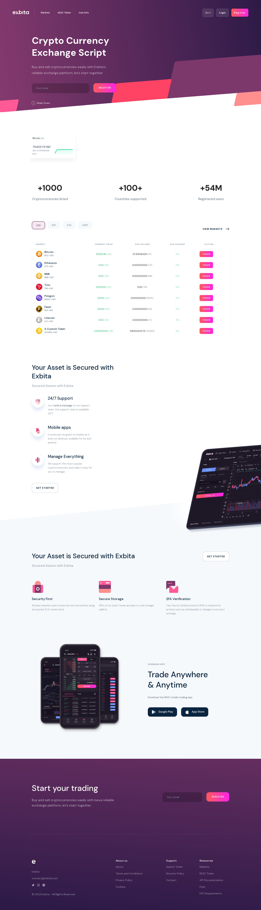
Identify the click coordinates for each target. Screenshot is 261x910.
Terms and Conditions (129, 873)
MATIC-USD (50, 299)
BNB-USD (49, 277)
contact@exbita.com (45, 878)
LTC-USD (48, 321)
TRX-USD (48, 288)
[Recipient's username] (60, 88)
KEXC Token (64, 12)
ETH (69, 225)
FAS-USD (48, 310)
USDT (85, 225)
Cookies (121, 887)
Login (222, 12)
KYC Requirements (211, 893)
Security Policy (175, 873)
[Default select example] (208, 12)
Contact (171, 880)
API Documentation (211, 880)
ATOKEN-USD (50, 332)
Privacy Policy (124, 880)
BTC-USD (49, 255)
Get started (45, 487)
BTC (54, 225)
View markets (213, 228)
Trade (206, 254)
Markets (45, 12)
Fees (202, 887)
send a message (62, 405)
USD (38, 225)
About (120, 867)
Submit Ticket (174, 867)
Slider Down (41, 103)
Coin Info (84, 12)
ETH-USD (48, 266)
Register (240, 12)
